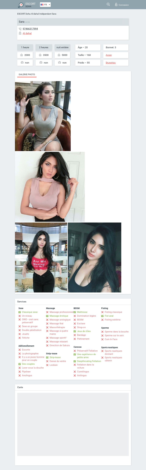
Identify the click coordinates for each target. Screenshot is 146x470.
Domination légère (86, 316)
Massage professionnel (62, 312)
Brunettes (111, 62)
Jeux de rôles (84, 331)
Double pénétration (31, 330)
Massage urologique (60, 319)
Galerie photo (27, 74)
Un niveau (27, 316)
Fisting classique (113, 312)
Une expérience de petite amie (86, 356)
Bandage (81, 335)
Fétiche (25, 337)
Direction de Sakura (60, 345)
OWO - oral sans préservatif (30, 321)
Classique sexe (30, 312)
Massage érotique (59, 316)
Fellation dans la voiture (85, 366)
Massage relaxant (59, 341)
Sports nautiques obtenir (113, 359)
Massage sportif (58, 337)
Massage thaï (56, 323)
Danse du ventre (58, 361)
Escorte (26, 349)
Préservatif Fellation (87, 350)
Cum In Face (111, 339)
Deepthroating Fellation (89, 361)
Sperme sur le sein (114, 335)
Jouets (25, 334)
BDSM (80, 319)
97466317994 (30, 28)
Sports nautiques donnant (113, 352)
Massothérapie (57, 327)
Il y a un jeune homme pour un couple (33, 358)
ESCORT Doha (24, 14)
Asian (109, 55)
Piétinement (83, 338)
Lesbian (54, 365)
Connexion (122, 4)
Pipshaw (26, 371)
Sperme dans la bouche (117, 331)
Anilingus (82, 375)
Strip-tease (55, 357)
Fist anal (109, 316)
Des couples (28, 364)
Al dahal (35, 14)
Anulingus (27, 375)
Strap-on (81, 327)
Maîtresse (82, 312)
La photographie (30, 353)
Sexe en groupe (30, 326)
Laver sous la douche (33, 367)
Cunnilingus (83, 371)
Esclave (81, 323)
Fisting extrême (112, 319)
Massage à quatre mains (59, 332)
